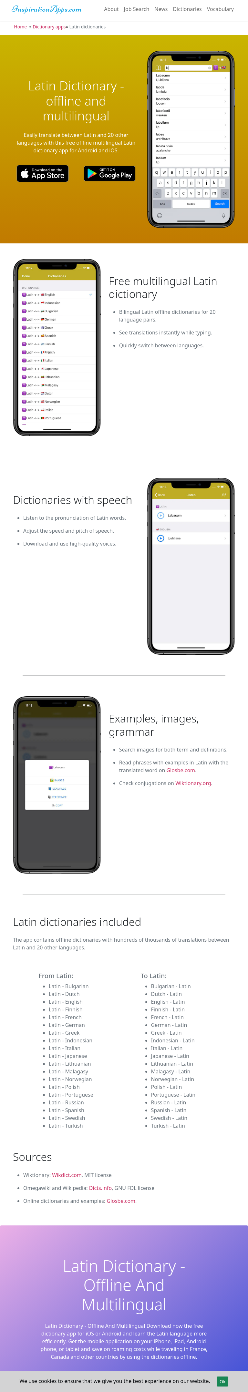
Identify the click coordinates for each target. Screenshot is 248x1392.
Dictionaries (187, 9)
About (111, 9)
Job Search (137, 9)
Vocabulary (220, 9)
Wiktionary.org (193, 783)
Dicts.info (100, 1188)
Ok (222, 1381)
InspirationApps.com (47, 9)
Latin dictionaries (87, 27)
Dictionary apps (49, 27)
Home (20, 27)
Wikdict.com (67, 1175)
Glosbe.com (180, 770)
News (161, 9)
